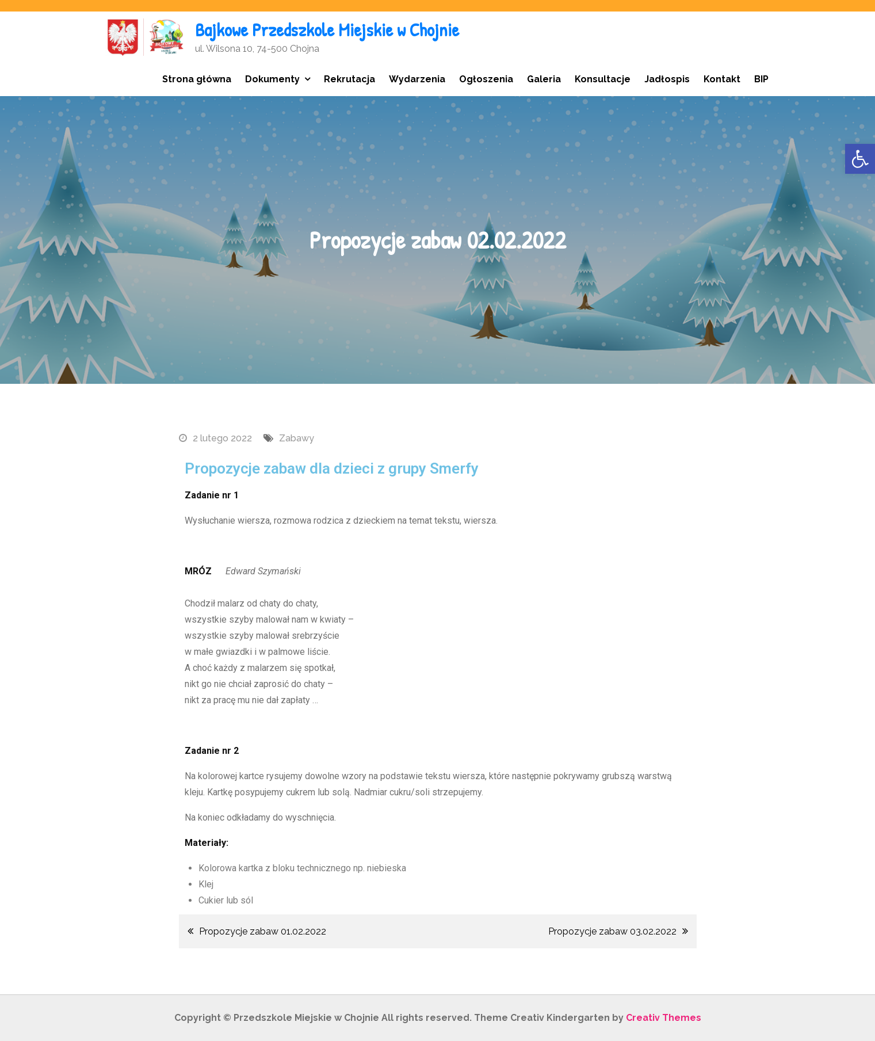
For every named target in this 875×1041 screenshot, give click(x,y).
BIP (761, 79)
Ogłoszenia (486, 79)
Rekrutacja (349, 79)
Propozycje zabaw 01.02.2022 (262, 931)
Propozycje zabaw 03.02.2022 (612, 931)
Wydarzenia (417, 79)
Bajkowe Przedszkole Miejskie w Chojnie (327, 29)
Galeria (544, 79)
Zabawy (296, 438)
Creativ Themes (663, 1017)
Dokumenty (272, 79)
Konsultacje (603, 79)
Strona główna (196, 79)
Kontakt (722, 79)
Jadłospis (667, 79)
